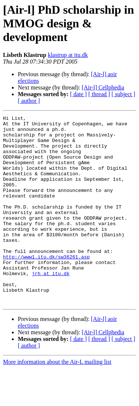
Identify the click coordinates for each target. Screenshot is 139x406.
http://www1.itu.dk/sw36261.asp (46, 285)
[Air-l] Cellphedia (103, 87)
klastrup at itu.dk (68, 55)
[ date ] (78, 94)
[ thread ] (99, 94)
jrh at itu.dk (50, 305)
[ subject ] (123, 94)
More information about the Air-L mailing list (57, 399)
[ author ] (29, 101)
